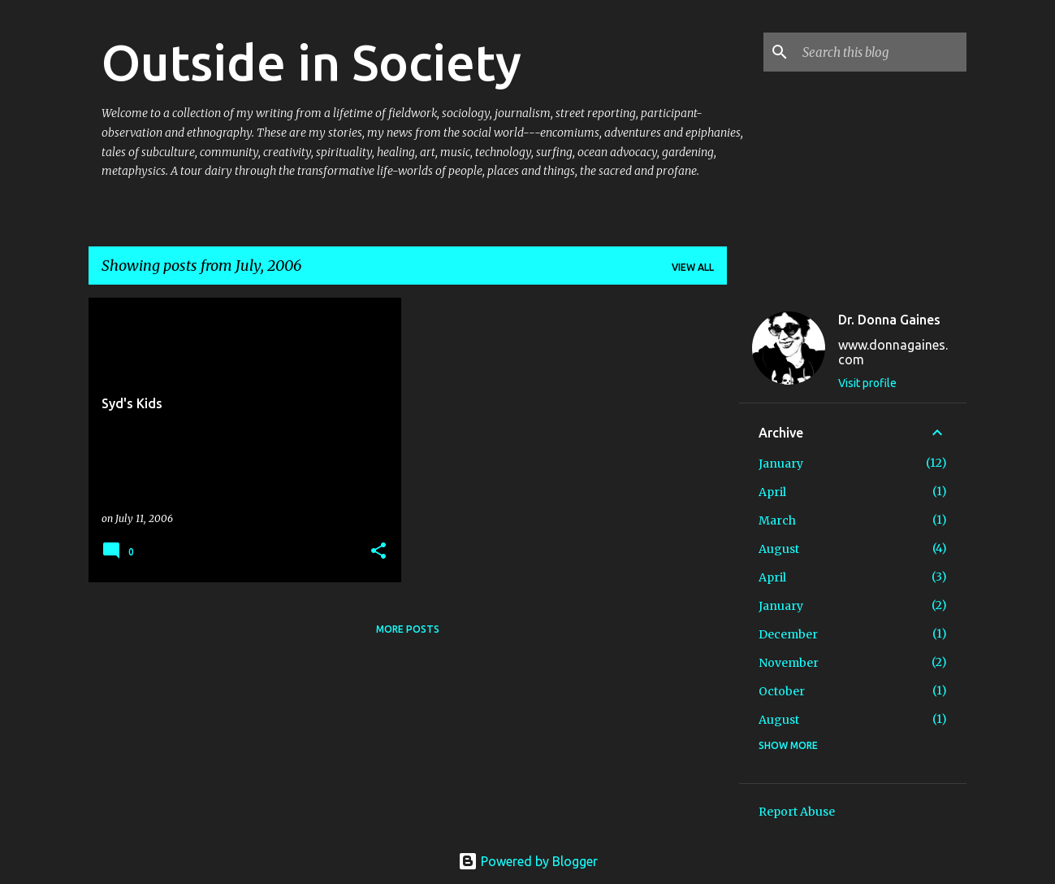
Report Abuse (797, 811)
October (782, 691)
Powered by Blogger (528, 861)
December (788, 634)
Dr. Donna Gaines (889, 319)
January (781, 463)
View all (693, 267)
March (777, 520)
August (779, 549)
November (789, 662)
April (772, 492)
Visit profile (867, 383)
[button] (378, 552)
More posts (407, 629)
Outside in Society (311, 61)
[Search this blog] (881, 52)
